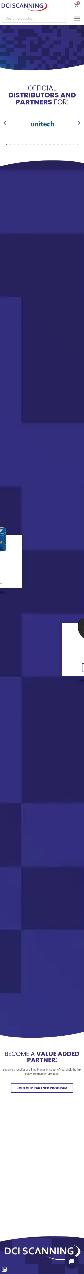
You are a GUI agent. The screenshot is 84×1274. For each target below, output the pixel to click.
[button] (77, 18)
